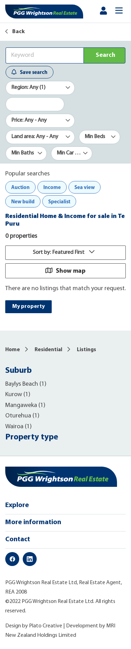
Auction (20, 187)
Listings (86, 350)
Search (105, 55)
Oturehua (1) (22, 416)
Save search (30, 72)
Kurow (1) (17, 394)
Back (15, 32)
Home (12, 350)
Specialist (59, 201)
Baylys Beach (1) (25, 384)
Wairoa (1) (18, 426)
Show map (65, 270)
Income (52, 187)
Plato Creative (45, 626)
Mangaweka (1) (25, 405)
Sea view (84, 187)
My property (28, 306)
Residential (48, 350)
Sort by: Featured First (65, 252)
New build (23, 201)
